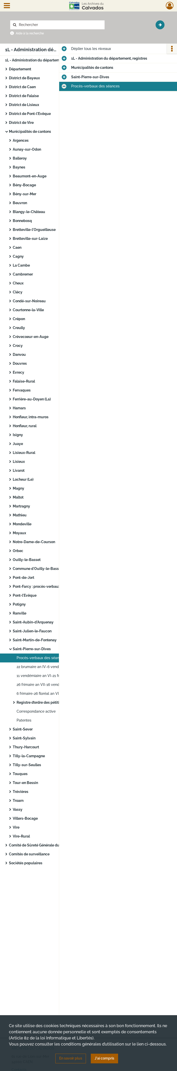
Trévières (20, 792)
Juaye (18, 444)
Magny (18, 488)
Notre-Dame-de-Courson (34, 542)
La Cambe (21, 265)
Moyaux (19, 533)
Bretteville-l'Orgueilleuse (34, 230)
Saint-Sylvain (24, 738)
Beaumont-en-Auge (29, 176)
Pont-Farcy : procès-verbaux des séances (47, 586)
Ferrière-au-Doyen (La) (32, 399)
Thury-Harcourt (26, 747)
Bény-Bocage (24, 185)
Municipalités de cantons (30, 131)
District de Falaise (24, 96)
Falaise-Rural (24, 381)
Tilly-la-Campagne (29, 756)
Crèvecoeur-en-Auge (30, 337)
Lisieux (19, 462)
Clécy (17, 292)
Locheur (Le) (23, 479)
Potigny (19, 604)
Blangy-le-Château (29, 212)
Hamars (19, 408)
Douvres (20, 363)
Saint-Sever (23, 729)
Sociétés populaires (25, 863)
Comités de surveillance (29, 854)
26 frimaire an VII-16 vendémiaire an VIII (50, 685)
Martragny (21, 506)
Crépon (19, 319)
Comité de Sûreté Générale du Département (45, 845)
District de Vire (21, 123)
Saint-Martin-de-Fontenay (35, 640)
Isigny (18, 435)
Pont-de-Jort (24, 578)
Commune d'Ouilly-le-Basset (37, 569)
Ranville (19, 613)
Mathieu (20, 515)
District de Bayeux (24, 78)
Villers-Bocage (25, 818)
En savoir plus (70, 1058)
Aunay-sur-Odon (27, 149)
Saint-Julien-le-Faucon (32, 631)
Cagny (18, 256)
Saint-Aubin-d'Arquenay (33, 622)
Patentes (24, 720)
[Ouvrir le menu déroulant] (7, 6)
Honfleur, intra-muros (30, 417)
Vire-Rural (22, 836)
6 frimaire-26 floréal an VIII (39, 693)
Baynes (19, 167)
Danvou (19, 354)
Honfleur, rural (24, 426)
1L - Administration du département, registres (43, 60)
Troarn (18, 801)
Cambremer (23, 274)
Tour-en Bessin (26, 783)
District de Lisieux (24, 105)
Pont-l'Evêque (24, 595)
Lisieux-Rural (24, 453)
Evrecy (18, 372)
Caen (17, 247)
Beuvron (20, 203)
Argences (21, 140)
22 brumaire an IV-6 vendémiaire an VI (49, 667)
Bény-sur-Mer (24, 194)
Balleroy (20, 158)
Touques (20, 774)
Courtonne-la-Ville (28, 310)
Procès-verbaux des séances (41, 658)
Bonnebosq (22, 221)
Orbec (18, 551)
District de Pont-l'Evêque (30, 114)
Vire (16, 827)
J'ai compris (104, 1058)
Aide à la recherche (30, 33)
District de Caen (22, 87)
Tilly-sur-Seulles (27, 765)
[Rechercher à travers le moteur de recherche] (60, 25)
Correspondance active (36, 711)
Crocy (18, 346)
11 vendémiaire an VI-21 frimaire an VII (48, 676)
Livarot (18, 470)
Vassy (17, 809)
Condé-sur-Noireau (29, 301)
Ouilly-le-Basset (27, 560)
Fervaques (22, 390)
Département (20, 69)
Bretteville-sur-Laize (30, 239)
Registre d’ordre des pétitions (41, 702)
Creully (19, 328)
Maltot (18, 497)
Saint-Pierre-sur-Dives (32, 649)
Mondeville (22, 524)
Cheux (18, 283)
